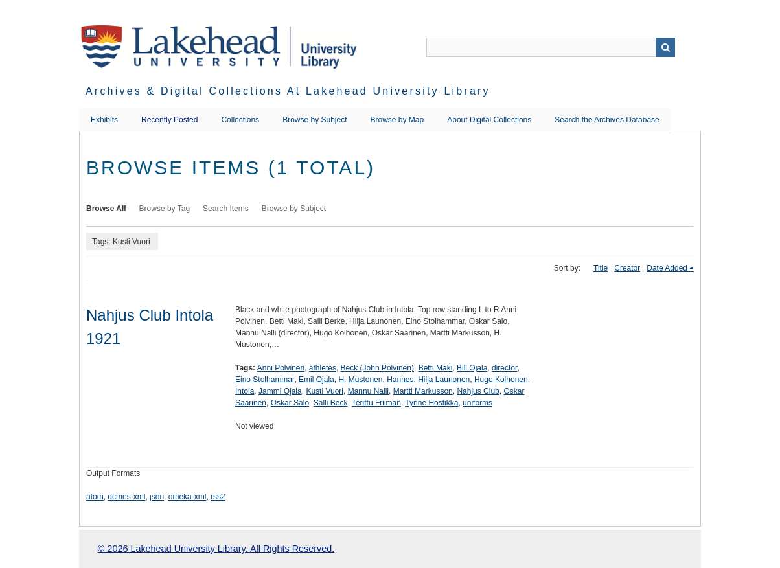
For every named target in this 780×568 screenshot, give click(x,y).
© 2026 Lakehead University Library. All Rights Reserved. (216, 548)
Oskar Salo (290, 402)
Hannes (400, 379)
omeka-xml (187, 496)
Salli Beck (331, 402)
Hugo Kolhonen (501, 379)
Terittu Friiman (376, 402)
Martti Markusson (423, 391)
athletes (322, 367)
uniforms (477, 402)
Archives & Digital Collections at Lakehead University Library (288, 91)
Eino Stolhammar (264, 379)
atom (95, 496)
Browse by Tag (164, 208)
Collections (240, 119)
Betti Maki (436, 367)
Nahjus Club (478, 391)
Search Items (226, 208)
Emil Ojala (316, 379)
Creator (627, 268)
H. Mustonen (360, 379)
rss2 (218, 496)
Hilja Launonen (444, 379)
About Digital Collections (489, 119)
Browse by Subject (314, 119)
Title (600, 268)
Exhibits (104, 119)
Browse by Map (397, 119)
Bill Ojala (472, 367)
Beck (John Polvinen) (377, 367)
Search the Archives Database (607, 119)
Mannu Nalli (368, 391)
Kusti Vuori (324, 391)
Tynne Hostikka (431, 402)
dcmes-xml (126, 496)
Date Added (667, 268)
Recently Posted (169, 119)
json (157, 496)
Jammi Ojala (280, 391)
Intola (244, 391)
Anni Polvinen (280, 367)
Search (665, 47)
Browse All (106, 208)
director (504, 367)
